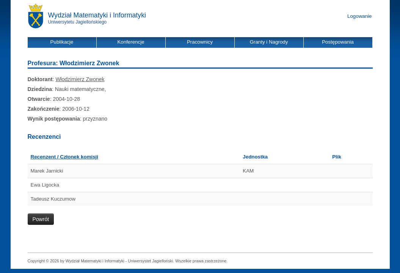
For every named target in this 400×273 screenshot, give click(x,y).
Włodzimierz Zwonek (79, 79)
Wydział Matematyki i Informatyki (97, 15)
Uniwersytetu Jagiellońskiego (77, 22)
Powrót (41, 219)
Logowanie (359, 16)
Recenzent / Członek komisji (65, 157)
